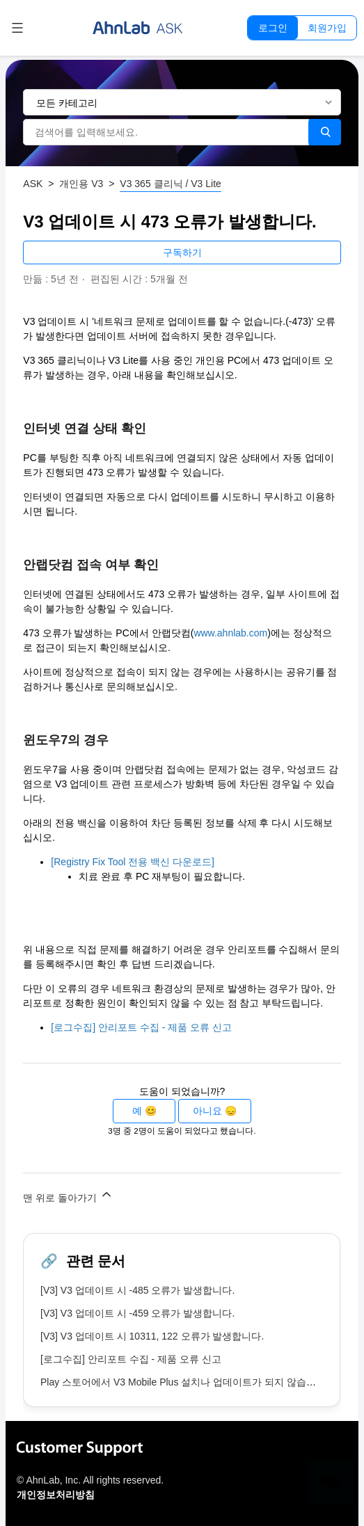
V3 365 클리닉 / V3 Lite (170, 183)
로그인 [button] (272, 27)
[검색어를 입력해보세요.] (165, 132)
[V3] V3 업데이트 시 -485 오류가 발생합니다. (137, 1290)
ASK (32, 183)
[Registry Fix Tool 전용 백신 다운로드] (132, 861)
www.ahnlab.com (230, 632)
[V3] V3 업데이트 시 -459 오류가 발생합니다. (137, 1313)
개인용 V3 (81, 183)
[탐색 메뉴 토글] (17, 27)
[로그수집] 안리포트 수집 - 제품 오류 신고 (141, 1027)
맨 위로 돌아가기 (68, 1195)
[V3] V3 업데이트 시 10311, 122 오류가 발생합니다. (152, 1336)
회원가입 (327, 27)
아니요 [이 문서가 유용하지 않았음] (207, 1110)
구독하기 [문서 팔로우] (182, 252)
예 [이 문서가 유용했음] (137, 1110)
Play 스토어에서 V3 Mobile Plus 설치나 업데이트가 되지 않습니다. (184, 1382)
